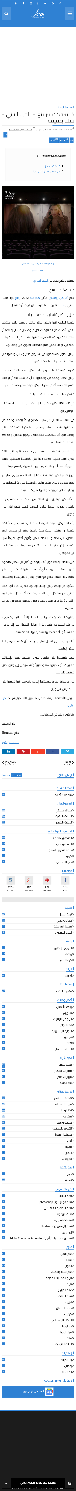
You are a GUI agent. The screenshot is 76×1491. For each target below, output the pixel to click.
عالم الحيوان (65, 1290)
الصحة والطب (64, 844)
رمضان (68, 1366)
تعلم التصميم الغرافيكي (58, 1208)
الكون (68, 1266)
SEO (69, 1043)
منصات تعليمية (63, 1220)
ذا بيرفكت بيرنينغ (52, 166)
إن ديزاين (67, 1232)
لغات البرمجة (64, 1214)
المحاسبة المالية (62, 1049)
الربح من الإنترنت (62, 1019)
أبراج (69, 1141)
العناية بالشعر (64, 823)
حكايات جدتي (64, 921)
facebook (16, 775)
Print (64, 139)
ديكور (68, 1153)
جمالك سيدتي (64, 811)
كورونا (68, 856)
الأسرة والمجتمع (62, 1129)
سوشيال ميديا (63, 1135)
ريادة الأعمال (64, 1007)
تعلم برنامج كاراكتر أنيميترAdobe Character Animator (40, 1238)
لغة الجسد (66, 1083)
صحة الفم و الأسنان (60, 850)
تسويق (67, 1013)
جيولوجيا (67, 1326)
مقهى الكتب (64, 992)
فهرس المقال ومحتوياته (51, 156)
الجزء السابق (40, 280)
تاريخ (69, 1284)
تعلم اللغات (65, 1196)
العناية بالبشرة (63, 817)
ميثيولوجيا (66, 1332)
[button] (38, 1392)
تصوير (68, 1147)
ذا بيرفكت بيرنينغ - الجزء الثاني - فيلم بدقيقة (38, 117)
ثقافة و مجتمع (63, 1099)
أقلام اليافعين (63, 933)
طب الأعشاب (64, 862)
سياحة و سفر (64, 1123)
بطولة (61, 305)
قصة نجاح (66, 1025)
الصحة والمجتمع (62, 838)
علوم (69, 1260)
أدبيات (68, 976)
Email (54, 139)
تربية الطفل (65, 915)
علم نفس (66, 1254)
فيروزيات (67, 1159)
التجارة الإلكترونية (62, 1031)
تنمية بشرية (65, 1065)
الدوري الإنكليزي (62, 948)
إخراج (17, 297)
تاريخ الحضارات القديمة (59, 1278)
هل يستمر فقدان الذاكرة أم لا (46, 171)
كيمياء (68, 1314)
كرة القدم (66, 960)
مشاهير (67, 1117)
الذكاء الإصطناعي (61, 1320)
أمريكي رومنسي (58, 297)
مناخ (69, 1339)
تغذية (68, 1181)
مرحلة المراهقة (63, 927)
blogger (6, 775)
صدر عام (35, 297)
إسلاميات (66, 1360)
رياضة (68, 954)
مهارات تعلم (64, 1077)
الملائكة (67, 1372)
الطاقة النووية (63, 1344)
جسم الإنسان (64, 1308)
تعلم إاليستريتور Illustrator (56, 1226)
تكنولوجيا (66, 1111)
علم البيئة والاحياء (61, 1272)
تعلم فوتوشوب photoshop (55, 1202)
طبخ (69, 1174)
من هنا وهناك (63, 1105)
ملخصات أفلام (10, 742)
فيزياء (68, 1302)
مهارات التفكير (63, 1071)
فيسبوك (67, 1037)
